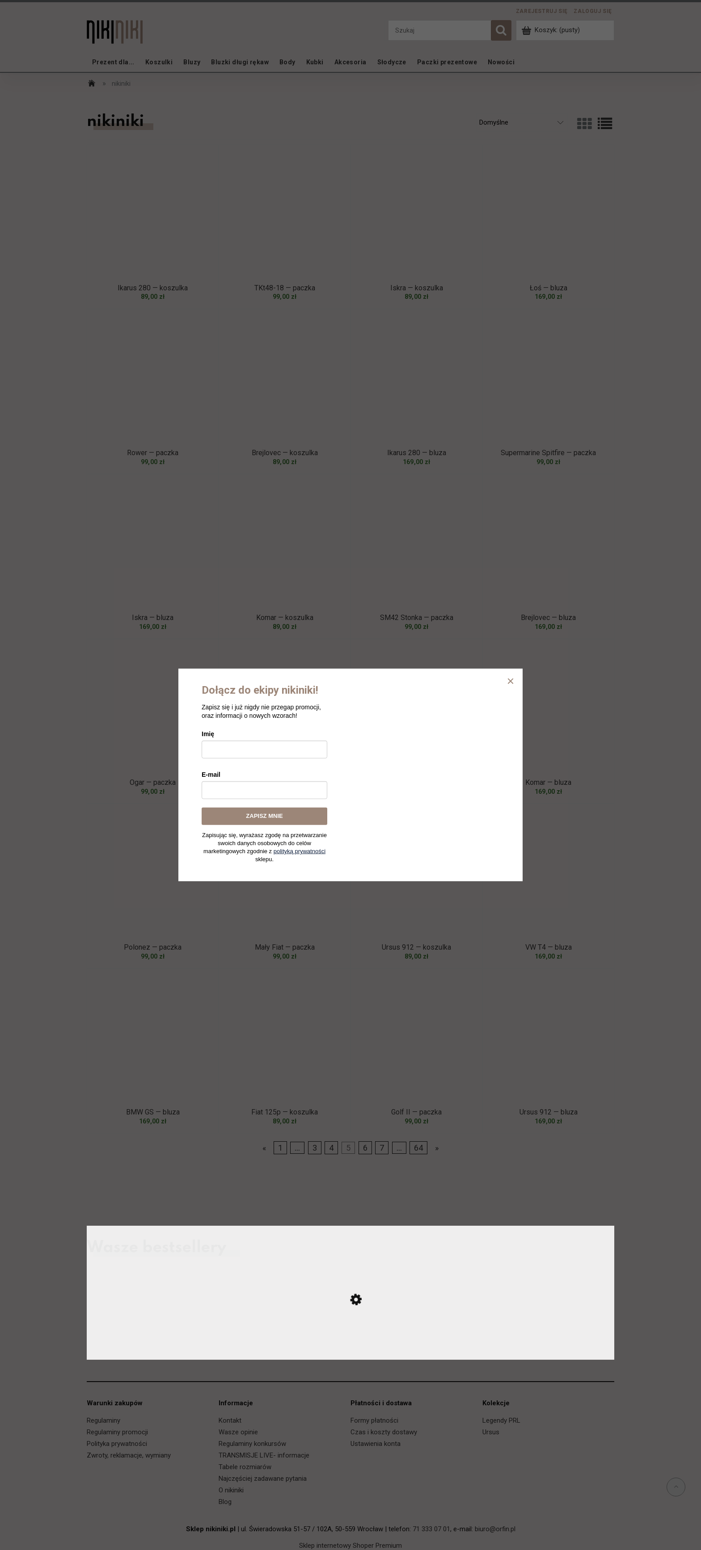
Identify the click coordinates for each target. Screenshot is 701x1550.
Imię (208, 733)
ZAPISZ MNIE (264, 816)
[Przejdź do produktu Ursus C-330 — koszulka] (350, 1350)
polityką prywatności (299, 851)
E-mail (211, 774)
